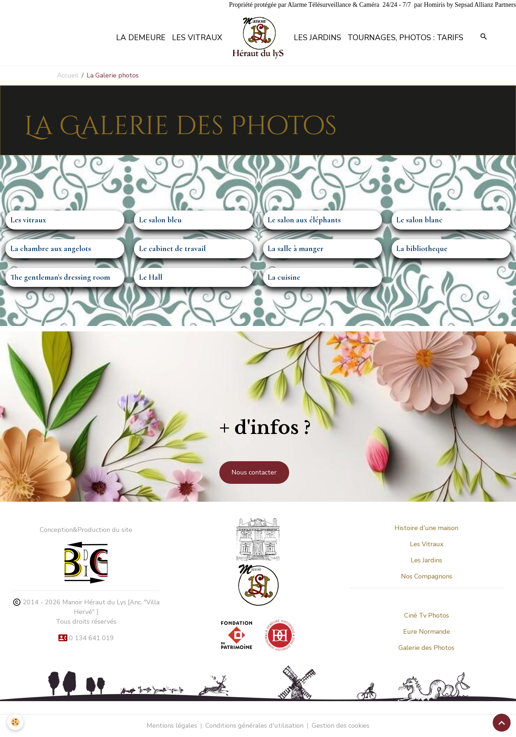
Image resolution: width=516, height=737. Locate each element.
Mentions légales (172, 725)
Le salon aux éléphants (304, 220)
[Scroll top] (502, 723)
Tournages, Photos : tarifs (405, 37)
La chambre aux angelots (50, 248)
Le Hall (150, 277)
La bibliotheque (422, 248)
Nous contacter (254, 472)
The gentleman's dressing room (60, 277)
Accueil (67, 75)
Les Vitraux (426, 544)
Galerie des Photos (426, 647)
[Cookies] (15, 722)
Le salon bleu (160, 220)
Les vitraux (197, 37)
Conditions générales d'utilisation (254, 725)
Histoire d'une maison (426, 528)
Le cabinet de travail (172, 248)
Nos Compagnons (426, 576)
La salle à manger (296, 248)
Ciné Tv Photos (426, 615)
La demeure (141, 37)
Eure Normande (426, 631)
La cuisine (284, 277)
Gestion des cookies (340, 725)
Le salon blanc (419, 220)
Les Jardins (317, 37)
